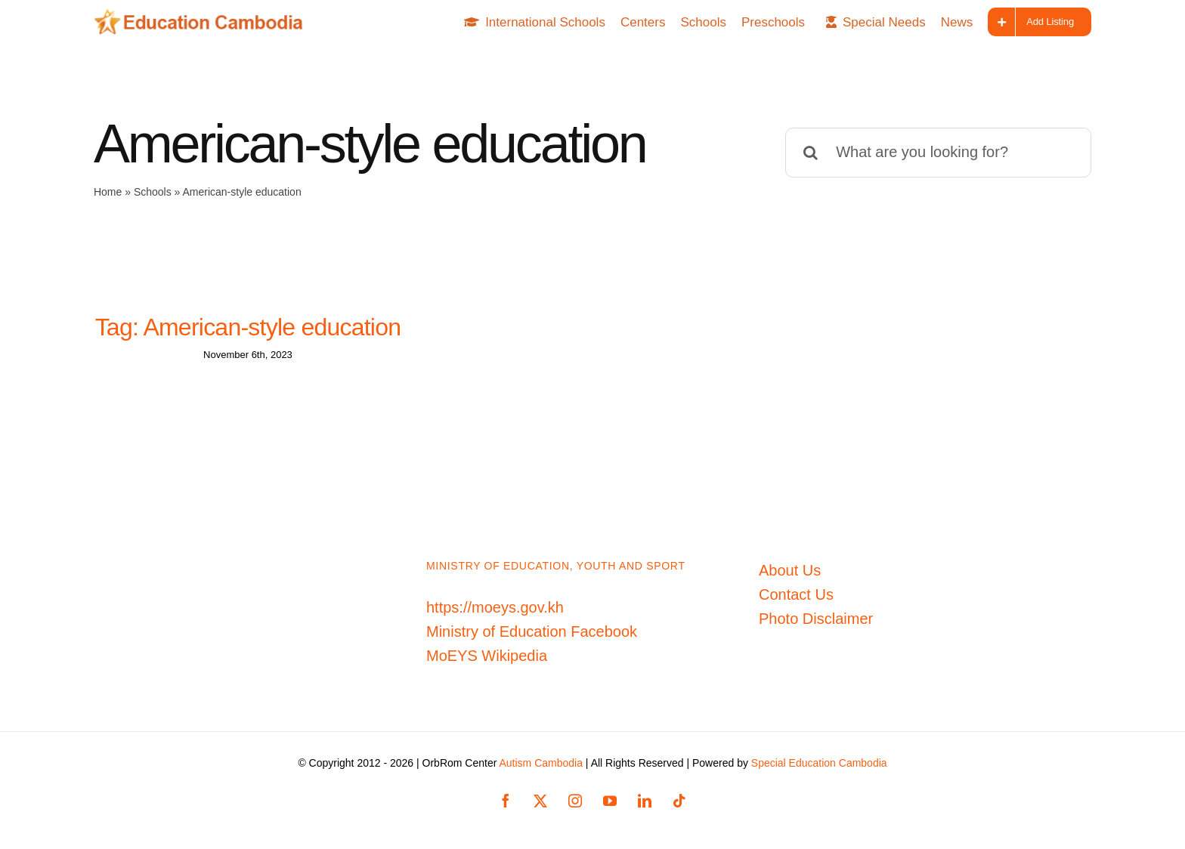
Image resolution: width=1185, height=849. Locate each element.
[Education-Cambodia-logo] (204, 16)
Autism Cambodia (541, 763)
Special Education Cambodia (819, 763)
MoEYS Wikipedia (486, 655)
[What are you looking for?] (938, 153)
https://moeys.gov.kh (495, 607)
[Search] (810, 153)
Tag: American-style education (248, 327)
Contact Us (796, 594)
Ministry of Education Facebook (531, 631)
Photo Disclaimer (816, 618)
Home (108, 192)
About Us (790, 570)
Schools (153, 192)
